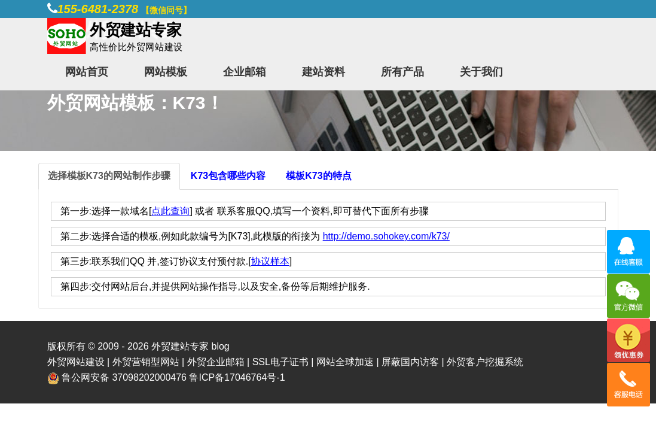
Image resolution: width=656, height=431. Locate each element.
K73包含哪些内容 (228, 176)
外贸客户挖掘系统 (485, 362)
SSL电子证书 (280, 362)
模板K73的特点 (318, 176)
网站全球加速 (345, 362)
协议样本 (270, 261)
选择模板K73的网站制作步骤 (109, 176)
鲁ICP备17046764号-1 (237, 377)
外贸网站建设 (76, 362)
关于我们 (481, 72)
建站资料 (323, 72)
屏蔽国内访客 (410, 362)
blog (220, 346)
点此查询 (170, 211)
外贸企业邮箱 (216, 362)
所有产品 (402, 72)
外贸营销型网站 (145, 362)
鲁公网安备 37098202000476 (124, 377)
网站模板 (165, 72)
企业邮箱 (244, 72)
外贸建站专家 (181, 346)
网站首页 (86, 72)
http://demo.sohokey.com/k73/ (386, 236)
